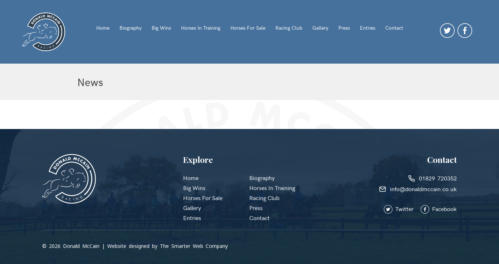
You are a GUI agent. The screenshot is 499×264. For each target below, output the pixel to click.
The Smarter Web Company (194, 246)
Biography (130, 27)
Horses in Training (200, 27)
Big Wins (161, 27)
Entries (367, 27)
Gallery (320, 27)
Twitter (402, 209)
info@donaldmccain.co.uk (418, 189)
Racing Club (288, 27)
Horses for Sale (247, 27)
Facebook (439, 209)
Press (344, 27)
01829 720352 (432, 178)
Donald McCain (81, 246)
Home (102, 27)
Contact (394, 27)
